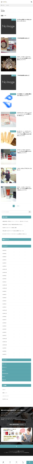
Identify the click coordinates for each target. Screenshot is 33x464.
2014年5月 (4, 294)
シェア (10, 462)
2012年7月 (4, 354)
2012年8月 (4, 351)
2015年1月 (4, 281)
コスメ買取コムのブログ (19, 451)
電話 (23, 462)
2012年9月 (4, 348)
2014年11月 (5, 285)
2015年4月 (4, 278)
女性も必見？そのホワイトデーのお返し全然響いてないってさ (13, 230)
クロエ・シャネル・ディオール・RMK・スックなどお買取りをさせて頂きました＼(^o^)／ (24, 188)
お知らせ (14, 19)
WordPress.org (5, 399)
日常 (14, 168)
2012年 (7, 5)
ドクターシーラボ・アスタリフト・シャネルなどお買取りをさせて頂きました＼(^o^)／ (24, 151)
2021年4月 (4, 253)
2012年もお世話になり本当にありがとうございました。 (24, 20)
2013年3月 (4, 332)
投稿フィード (5, 392)
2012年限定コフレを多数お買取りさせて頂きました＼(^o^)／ (24, 94)
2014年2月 (4, 303)
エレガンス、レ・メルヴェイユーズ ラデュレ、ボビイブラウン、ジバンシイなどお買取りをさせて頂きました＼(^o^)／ (24, 133)
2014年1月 (4, 307)
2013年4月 (4, 329)
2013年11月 (5, 313)
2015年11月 (5, 269)
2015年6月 (4, 275)
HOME (3, 5)
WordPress (27, 452)
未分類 (5, 379)
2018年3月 (4, 256)
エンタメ (5, 364)
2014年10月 (5, 288)
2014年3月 (4, 300)
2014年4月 (4, 297)
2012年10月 (5, 344)
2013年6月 (4, 322)
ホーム (3, 462)
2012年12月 (5, 338)
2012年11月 (5, 341)
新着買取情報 (13, 94)
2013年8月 (4, 316)
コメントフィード (6, 395)
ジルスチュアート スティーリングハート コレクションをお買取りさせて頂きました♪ (24, 114)
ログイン (4, 389)
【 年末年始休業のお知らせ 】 (23, 38)
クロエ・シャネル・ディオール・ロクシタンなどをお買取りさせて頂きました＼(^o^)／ (24, 58)
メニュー (16, 462)
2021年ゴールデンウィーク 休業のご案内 (10, 227)
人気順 (5, 15)
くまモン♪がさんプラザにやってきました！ (24, 169)
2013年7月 (4, 319)
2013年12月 (5, 310)
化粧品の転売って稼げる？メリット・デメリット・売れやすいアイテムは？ (15, 221)
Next (18, 205)
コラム (5, 370)
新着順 (2, 15)
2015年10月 (5, 272)
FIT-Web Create (17, 452)
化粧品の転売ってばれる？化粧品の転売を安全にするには (12, 224)
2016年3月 (4, 259)
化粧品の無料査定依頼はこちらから (16, 424)
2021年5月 (4, 250)
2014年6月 (4, 291)
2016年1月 (4, 266)
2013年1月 (4, 335)
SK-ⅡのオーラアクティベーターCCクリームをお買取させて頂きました (15, 233)
